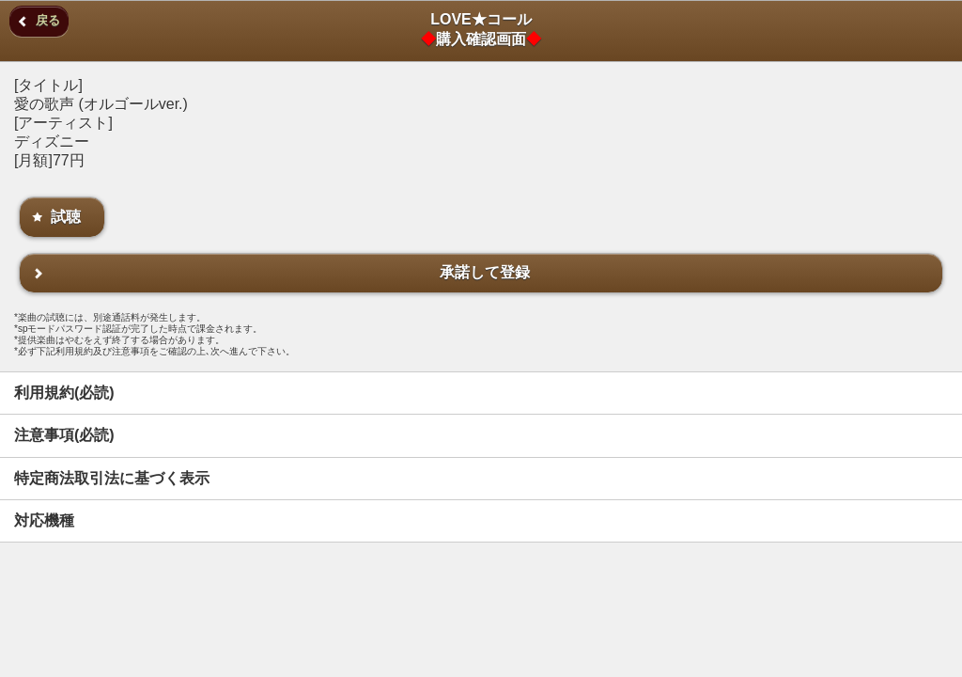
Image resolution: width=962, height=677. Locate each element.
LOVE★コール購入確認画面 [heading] (481, 29)
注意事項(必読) (64, 435)
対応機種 (44, 520)
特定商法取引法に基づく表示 (111, 478)
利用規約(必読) (64, 393)
